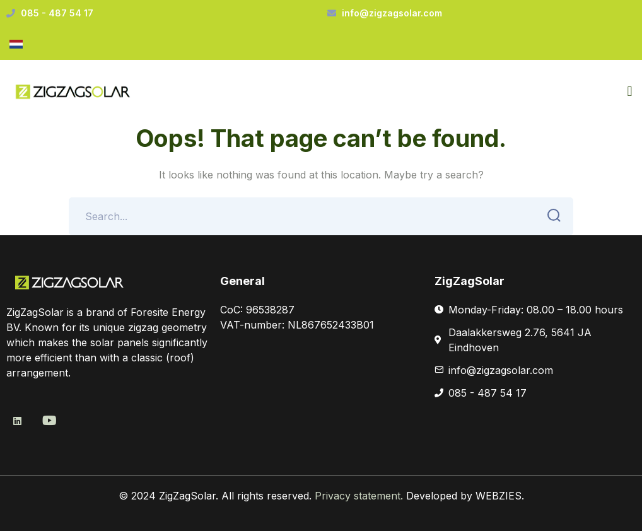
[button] (630, 91)
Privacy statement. (360, 495)
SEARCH (550, 216)
